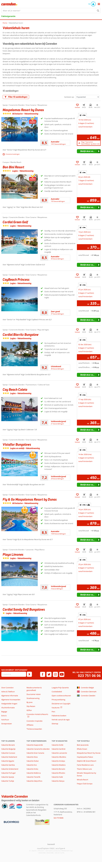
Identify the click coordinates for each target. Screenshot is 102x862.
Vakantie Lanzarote (59, 753)
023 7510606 (58, 818)
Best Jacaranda (82, 745)
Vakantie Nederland (9, 757)
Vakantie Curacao (8, 753)
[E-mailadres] (13, 674)
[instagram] (55, 674)
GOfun (29, 710)
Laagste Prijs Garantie (60, 687)
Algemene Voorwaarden (10, 699)
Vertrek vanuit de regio (61, 719)
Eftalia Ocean (82, 749)
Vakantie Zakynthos (34, 781)
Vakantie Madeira (58, 765)
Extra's (4, 715)
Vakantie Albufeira (59, 757)
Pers (53, 711)
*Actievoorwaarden (34, 729)
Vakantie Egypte (7, 761)
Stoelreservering (33, 698)
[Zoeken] (98, 10)
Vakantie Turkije (7, 781)
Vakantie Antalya (58, 761)
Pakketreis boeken (59, 715)
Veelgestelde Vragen (9, 703)
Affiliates (30, 725)
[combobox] (51, 10)
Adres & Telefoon (8, 691)
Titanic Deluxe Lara (84, 769)
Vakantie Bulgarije (8, 749)
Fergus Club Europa (84, 783)
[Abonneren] (29, 674)
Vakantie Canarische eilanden (38, 749)
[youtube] (61, 674)
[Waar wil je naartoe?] (51, 10)
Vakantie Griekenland (9, 769)
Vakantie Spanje (7, 777)
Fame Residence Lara (85, 765)
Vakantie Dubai (33, 761)
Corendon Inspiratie (34, 721)
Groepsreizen (6, 723)
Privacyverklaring (58, 699)
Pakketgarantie (8, 16)
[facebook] (42, 674)
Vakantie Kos (32, 765)
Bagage (4, 711)
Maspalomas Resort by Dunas (88, 753)
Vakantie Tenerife (33, 777)
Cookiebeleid (57, 691)
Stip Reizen (31, 706)
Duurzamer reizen (34, 694)
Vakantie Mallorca (34, 773)
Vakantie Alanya (58, 781)
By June (29, 702)
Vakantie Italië (57, 777)
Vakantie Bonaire (8, 745)
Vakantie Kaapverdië (35, 745)
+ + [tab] (84, 504)
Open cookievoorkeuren (61, 695)
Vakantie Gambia (8, 765)
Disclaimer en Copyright (61, 703)
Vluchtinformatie (8, 707)
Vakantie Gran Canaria (35, 753)
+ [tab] (82, 115)
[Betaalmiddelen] (11, 822)
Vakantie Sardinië (58, 749)
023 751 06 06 (89, 676)
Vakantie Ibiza (32, 757)
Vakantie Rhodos (58, 773)
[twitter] (49, 674)
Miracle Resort (82, 779)
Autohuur (5, 719)
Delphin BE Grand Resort (86, 761)
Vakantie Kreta (32, 769)
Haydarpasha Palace (85, 757)
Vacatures (56, 707)
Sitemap (55, 723)
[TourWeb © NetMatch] (51, 844)
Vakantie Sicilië (57, 745)
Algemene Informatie (9, 695)
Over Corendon (7, 687)
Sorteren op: (69, 97)
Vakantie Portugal (8, 773)
